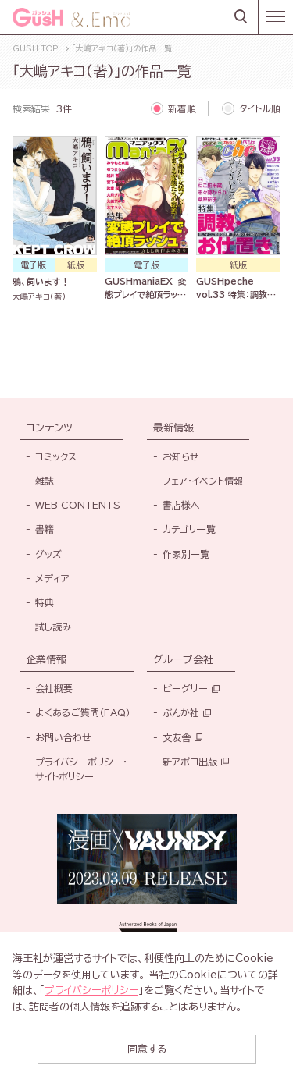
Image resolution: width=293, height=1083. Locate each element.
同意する (146, 1049)
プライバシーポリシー (91, 990)
